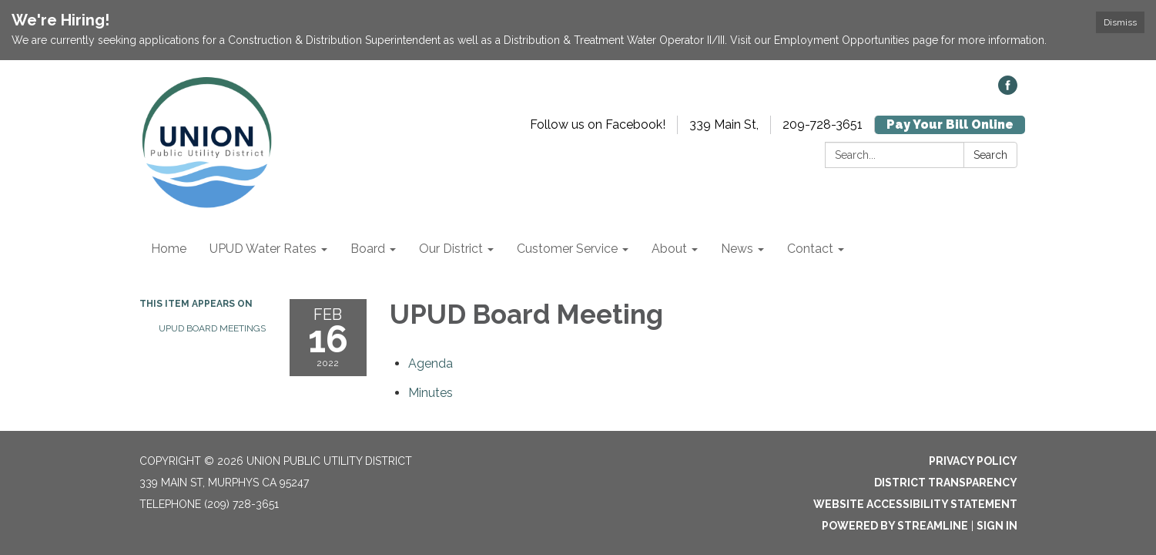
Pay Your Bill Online (950, 124)
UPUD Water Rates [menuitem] (263, 248)
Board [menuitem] (367, 248)
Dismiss (1120, 22)
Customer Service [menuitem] (567, 248)
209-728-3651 (822, 124)
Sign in (997, 526)
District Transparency (945, 482)
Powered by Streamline (895, 526)
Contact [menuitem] (810, 248)
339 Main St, (724, 124)
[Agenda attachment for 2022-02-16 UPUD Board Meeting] (430, 363)
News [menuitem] (737, 248)
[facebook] (1007, 90)
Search (990, 155)
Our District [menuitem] (451, 248)
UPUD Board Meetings (212, 328)
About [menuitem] (669, 248)
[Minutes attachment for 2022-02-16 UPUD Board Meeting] (430, 392)
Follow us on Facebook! (597, 124)
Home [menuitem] (168, 248)
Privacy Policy (973, 461)
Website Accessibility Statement (915, 504)
